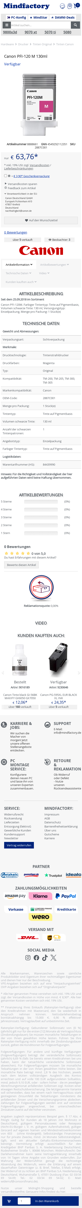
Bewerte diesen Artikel (21, 565)
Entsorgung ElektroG (17, 826)
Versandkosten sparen (20, 184)
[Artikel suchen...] (40, 25)
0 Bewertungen (15, 232)
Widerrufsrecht (14, 814)
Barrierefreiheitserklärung (61, 826)
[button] (7, 25)
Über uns (50, 830)
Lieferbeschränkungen (18, 168)
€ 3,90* (32, 176)
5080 (67, 32)
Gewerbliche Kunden (17, 830)
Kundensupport (14, 834)
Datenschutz (52, 822)
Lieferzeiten (11, 822)
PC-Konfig (16, 17)
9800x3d (10, 32)
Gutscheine (51, 834)
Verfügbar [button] (12, 64)
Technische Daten (17, 273)
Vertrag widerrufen (19, 845)
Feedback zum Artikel (20, 188)
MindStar (38, 17)
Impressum (51, 814)
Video (43, 273)
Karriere (49, 838)
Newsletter (11, 838)
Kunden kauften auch (20, 282)
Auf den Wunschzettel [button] (41, 220)
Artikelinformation (18, 265)
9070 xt (31, 32)
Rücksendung (13, 818)
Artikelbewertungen (53, 265)
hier (62, 1192)
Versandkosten (39, 165)
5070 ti (50, 32)
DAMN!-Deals (63, 17)
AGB (47, 818)
